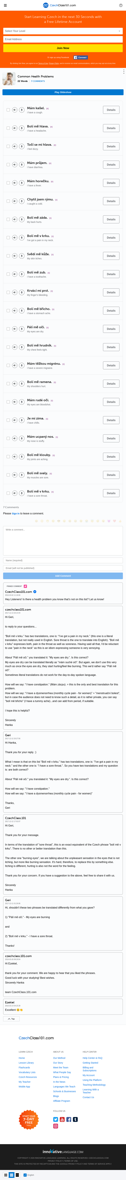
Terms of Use (43, 63)
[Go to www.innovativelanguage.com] (63, 1151)
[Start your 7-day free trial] (29, 1120)
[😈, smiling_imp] (109, 521)
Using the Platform (92, 1080)
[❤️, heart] (114, 521)
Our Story (58, 1062)
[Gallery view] (17, 1175)
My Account (88, 1075)
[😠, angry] (64, 521)
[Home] (59, 7)
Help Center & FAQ (92, 1058)
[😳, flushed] (42, 521)
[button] (121, 5)
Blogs (56, 1096)
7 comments (38, 81)
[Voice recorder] (21, 110)
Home (22, 1058)
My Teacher (25, 1082)
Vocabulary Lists (27, 1072)
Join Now (63, 48)
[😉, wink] (81, 521)
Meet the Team (60, 1067)
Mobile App (24, 1086)
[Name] (63, 560)
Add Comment (63, 576)
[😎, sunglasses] (59, 521)
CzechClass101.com (99, 1158)
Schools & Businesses (64, 1091)
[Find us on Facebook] (68, 1119)
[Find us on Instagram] (55, 1126)
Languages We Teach (64, 1086)
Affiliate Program (61, 1101)
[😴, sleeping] (98, 521)
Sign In (16, 513)
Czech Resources (28, 1077)
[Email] (63, 568)
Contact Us (88, 1097)
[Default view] (11, 1175)
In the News (59, 1082)
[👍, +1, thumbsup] (120, 521)
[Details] (111, 110)
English (28, 1175)
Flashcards (24, 1067)
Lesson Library (26, 1062)
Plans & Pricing (61, 1077)
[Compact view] (6, 1175)
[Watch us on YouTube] (62, 1119)
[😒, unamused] (53, 521)
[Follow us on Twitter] (55, 1119)
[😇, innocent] (92, 521)
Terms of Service (96, 1164)
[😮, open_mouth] (103, 521)
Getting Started (90, 1062)
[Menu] (5, 5)
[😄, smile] (36, 521)
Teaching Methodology (94, 1084)
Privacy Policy (54, 63)
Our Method (59, 1058)
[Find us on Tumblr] (75, 1119)
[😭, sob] (86, 521)
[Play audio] (14, 109)
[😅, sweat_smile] (75, 521)
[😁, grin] (47, 521)
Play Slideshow (63, 92)
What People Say (62, 1072)
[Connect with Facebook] (80, 57)
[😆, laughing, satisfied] (70, 521)
